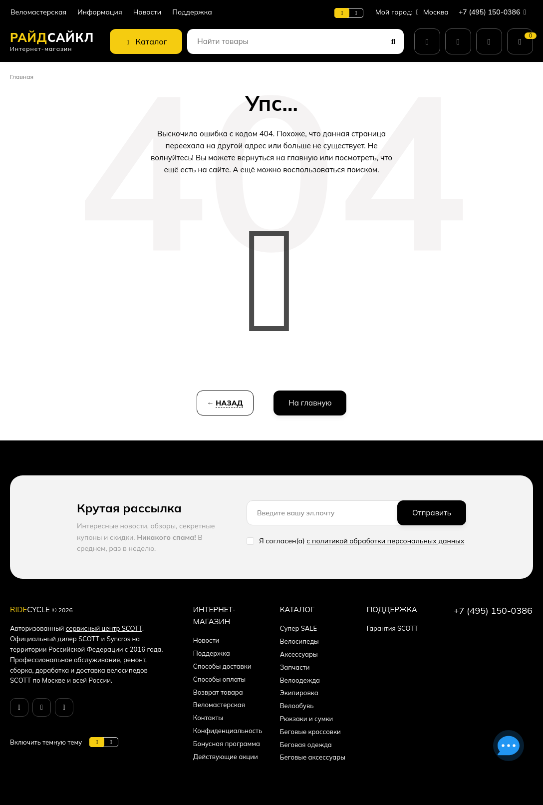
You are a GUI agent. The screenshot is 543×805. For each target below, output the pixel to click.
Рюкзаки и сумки (306, 719)
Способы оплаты (219, 679)
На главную (309, 402)
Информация (99, 12)
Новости (147, 12)
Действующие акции (225, 757)
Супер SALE (298, 628)
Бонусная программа (226, 744)
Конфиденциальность (227, 731)
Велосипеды (299, 641)
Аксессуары (299, 654)
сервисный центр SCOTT (104, 628)
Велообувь (297, 706)
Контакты (208, 718)
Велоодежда (300, 680)
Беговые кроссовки (310, 732)
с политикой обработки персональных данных (385, 540)
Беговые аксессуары (312, 757)
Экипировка (299, 693)
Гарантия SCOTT (392, 628)
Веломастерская (38, 12)
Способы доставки (222, 666)
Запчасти (295, 667)
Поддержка (192, 12)
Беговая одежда (306, 745)
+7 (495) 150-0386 (495, 11)
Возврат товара (218, 692)
